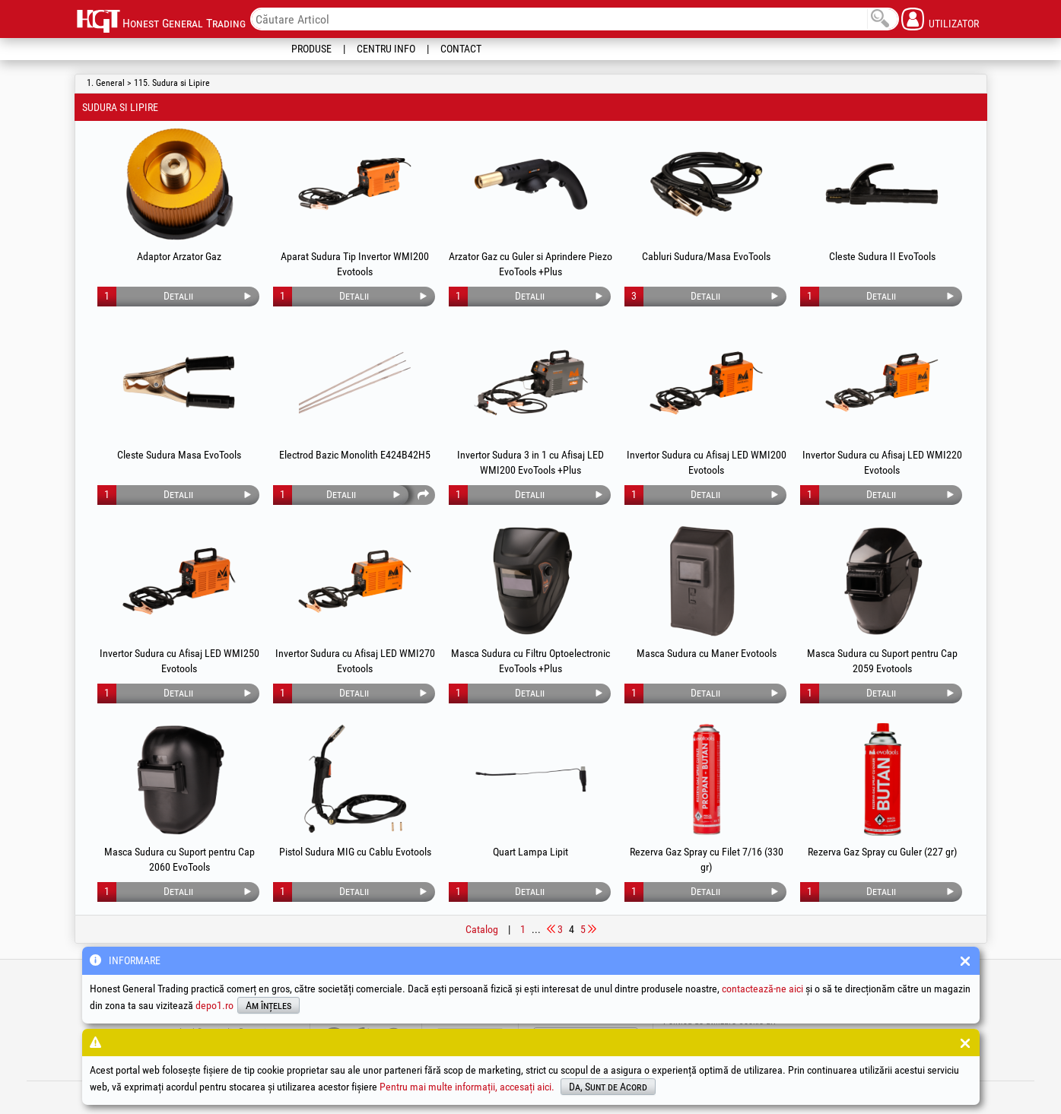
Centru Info (386, 48)
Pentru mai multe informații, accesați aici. (467, 1087)
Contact (460, 48)
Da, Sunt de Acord (608, 1087)
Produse (311, 48)
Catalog (481, 929)
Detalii (178, 296)
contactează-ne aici (762, 988)
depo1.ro (214, 1005)
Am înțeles (268, 1005)
